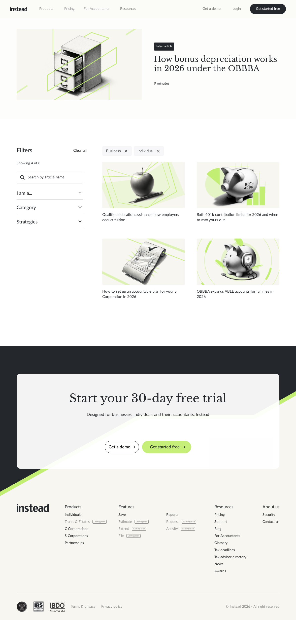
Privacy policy (111, 606)
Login (237, 9)
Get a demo (212, 9)
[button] (46, 8)
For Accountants (96, 9)
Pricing (69, 9)
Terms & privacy (83, 606)
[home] (18, 9)
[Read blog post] (79, 64)
